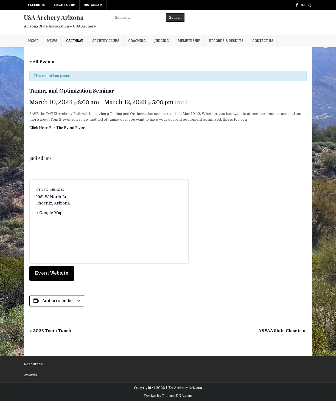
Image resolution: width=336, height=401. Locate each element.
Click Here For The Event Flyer (57, 128)
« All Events (41, 61)
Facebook (36, 5)
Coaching (137, 40)
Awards (30, 375)
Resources (33, 364)
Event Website (51, 273)
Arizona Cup (64, 5)
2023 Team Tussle (50, 330)
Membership (189, 40)
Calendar (74, 40)
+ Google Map (49, 213)
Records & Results (226, 40)
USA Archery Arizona (53, 17)
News (52, 40)
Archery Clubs (105, 40)
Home (33, 40)
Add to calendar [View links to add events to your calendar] (57, 300)
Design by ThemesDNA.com (168, 396)
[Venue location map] (145, 221)
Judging (162, 40)
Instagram (93, 5)
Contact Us (262, 40)
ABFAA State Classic (281, 330)
